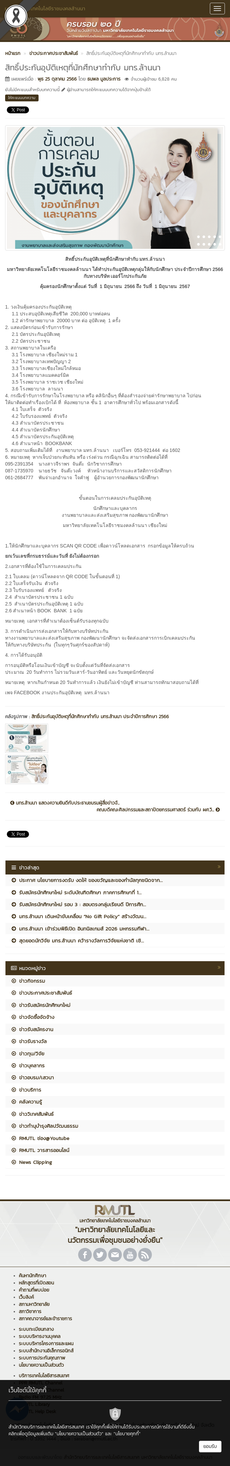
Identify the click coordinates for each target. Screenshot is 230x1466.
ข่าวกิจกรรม (28, 981)
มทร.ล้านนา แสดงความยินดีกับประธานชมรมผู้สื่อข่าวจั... (64, 803)
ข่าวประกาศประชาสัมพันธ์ (41, 993)
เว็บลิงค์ (26, 1297)
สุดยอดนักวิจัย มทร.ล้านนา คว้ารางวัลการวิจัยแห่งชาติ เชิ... (77, 940)
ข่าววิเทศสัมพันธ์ (32, 1114)
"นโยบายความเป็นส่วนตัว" (79, 1433)
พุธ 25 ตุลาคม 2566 (57, 79)
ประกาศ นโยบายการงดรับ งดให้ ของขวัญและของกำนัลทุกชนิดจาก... (87, 880)
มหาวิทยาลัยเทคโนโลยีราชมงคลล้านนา (45, 8)
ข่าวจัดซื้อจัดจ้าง (32, 1017)
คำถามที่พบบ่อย (34, 1290)
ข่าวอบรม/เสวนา (32, 1077)
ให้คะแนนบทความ (21, 97)
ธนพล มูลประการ (103, 79)
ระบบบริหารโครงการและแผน (46, 1343)
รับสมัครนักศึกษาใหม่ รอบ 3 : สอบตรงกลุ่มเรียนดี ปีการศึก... (78, 904)
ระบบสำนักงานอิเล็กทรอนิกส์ (46, 1350)
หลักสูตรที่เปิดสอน (36, 1282)
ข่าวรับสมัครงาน (32, 1029)
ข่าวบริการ (26, 1090)
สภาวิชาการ (30, 1311)
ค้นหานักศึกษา (32, 1275)
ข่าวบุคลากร (28, 1065)
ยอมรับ (210, 1446)
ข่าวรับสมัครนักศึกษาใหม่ (40, 1005)
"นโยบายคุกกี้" (127, 1433)
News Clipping (31, 1162)
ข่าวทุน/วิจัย (27, 1053)
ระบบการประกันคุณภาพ (42, 1358)
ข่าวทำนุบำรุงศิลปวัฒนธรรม (44, 1126)
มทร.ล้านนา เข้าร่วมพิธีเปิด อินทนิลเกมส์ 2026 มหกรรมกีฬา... (80, 929)
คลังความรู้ (26, 1102)
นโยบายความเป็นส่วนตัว (41, 1365)
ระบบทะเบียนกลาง (36, 1329)
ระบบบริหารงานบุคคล (39, 1336)
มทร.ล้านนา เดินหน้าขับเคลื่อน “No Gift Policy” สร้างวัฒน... (78, 916)
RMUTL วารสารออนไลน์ (40, 1150)
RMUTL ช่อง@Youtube (40, 1138)
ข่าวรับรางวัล (29, 1041)
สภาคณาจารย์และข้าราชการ (45, 1318)
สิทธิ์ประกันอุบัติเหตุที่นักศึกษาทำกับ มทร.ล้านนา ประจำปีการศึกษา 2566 (100, 716)
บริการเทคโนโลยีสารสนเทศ (44, 1375)
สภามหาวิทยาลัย (34, 1304)
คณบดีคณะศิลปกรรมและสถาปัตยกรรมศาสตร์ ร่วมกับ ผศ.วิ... (158, 810)
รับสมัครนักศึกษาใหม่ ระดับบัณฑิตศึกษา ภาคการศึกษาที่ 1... (76, 892)
